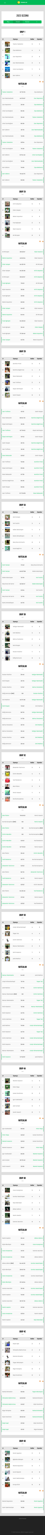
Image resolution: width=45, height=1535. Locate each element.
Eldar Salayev (17, 210)
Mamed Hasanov (17, 1080)
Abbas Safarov (17, 1209)
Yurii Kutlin (16, 523)
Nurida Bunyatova (18, 799)
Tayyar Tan (16, 933)
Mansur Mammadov (18, 946)
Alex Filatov (16, 786)
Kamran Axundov (18, 1221)
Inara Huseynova (18, 1190)
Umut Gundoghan (18, 69)
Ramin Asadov (17, 1215)
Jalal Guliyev (16, 1106)
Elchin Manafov (17, 773)
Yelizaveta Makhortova (19, 1350)
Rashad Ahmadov (18, 1356)
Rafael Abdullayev (18, 529)
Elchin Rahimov (17, 939)
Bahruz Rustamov (18, 639)
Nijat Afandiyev (17, 1203)
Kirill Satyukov (17, 204)
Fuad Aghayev (17, 222)
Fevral (18, 22)
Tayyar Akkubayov (18, 1362)
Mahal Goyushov (17, 216)
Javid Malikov (17, 958)
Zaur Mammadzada (18, 63)
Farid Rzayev (16, 645)
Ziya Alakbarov (17, 50)
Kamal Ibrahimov (18, 1093)
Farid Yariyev (16, 517)
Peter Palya (16, 1087)
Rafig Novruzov (17, 658)
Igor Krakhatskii (17, 1099)
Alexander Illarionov (19, 767)
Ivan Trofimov (17, 382)
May (8, 22)
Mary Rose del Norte (19, 542)
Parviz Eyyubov (17, 1453)
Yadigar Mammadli (18, 626)
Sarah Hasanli (17, 1112)
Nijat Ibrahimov (17, 1375)
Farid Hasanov (17, 952)
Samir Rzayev (16, 395)
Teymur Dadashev (18, 44)
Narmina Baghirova (18, 370)
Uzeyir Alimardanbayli (19, 927)
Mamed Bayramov (18, 1465)
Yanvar (27, 22)
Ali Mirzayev (16, 235)
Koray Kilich (16, 1484)
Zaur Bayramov (17, 56)
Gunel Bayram (17, 1472)
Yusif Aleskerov (17, 780)
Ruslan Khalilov (17, 651)
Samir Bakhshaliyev (18, 1478)
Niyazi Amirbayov (18, 388)
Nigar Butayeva (17, 1369)
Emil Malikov (16, 633)
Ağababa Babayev (18, 1459)
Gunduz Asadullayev (19, 1196)
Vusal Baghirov (17, 548)
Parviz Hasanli (17, 792)
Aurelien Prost (17, 363)
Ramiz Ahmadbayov (18, 536)
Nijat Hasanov (17, 229)
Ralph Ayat (16, 1343)
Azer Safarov (16, 75)
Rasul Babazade (17, 376)
